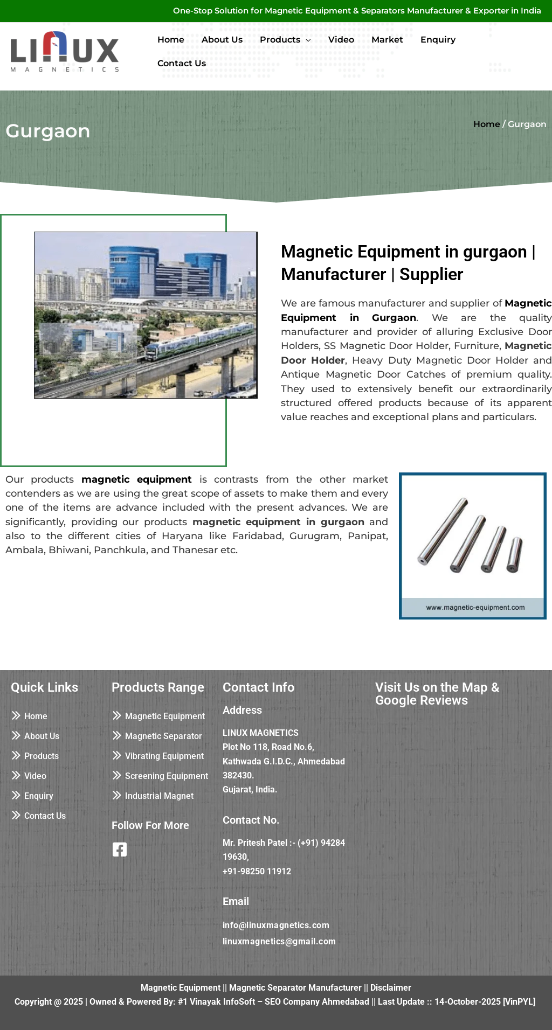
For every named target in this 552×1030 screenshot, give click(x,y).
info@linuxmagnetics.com (276, 925)
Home (486, 124)
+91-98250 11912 (257, 871)
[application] (305, 40)
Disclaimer (390, 988)
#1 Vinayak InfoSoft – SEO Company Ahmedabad (273, 1002)
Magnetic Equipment (180, 988)
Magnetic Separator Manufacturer (295, 988)
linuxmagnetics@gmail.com (279, 941)
